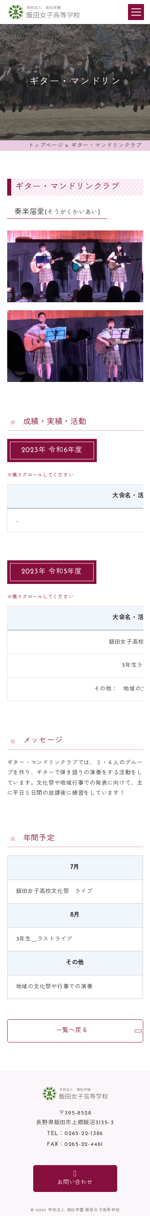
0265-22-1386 (83, 1134)
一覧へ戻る (72, 1031)
